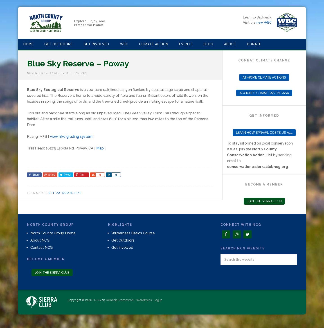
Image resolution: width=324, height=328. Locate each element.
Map (100, 148)
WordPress (144, 300)
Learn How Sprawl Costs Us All (264, 132)
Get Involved (122, 247)
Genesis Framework (120, 300)
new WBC (264, 22)
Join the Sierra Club (264, 201)
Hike (77, 193)
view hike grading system (71, 136)
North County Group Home (53, 233)
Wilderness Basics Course (133, 233)
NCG (97, 300)
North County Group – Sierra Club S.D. (46, 23)
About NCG (40, 240)
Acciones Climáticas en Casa (264, 93)
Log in (158, 300)
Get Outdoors (60, 193)
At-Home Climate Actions (264, 77)
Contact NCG (41, 247)
